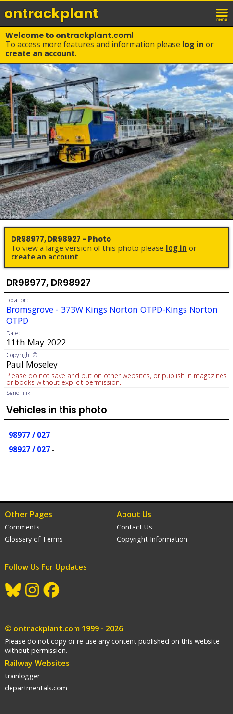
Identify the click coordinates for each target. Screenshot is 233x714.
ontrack (51, 13)
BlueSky (13, 590)
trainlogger (22, 675)
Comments (22, 526)
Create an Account (40, 53)
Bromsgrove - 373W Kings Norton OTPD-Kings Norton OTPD (112, 315)
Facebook (52, 590)
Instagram (32, 590)
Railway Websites (37, 663)
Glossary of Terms (34, 538)
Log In (193, 44)
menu (222, 13)
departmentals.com (36, 687)
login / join (201, 13)
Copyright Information (152, 538)
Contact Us (134, 526)
